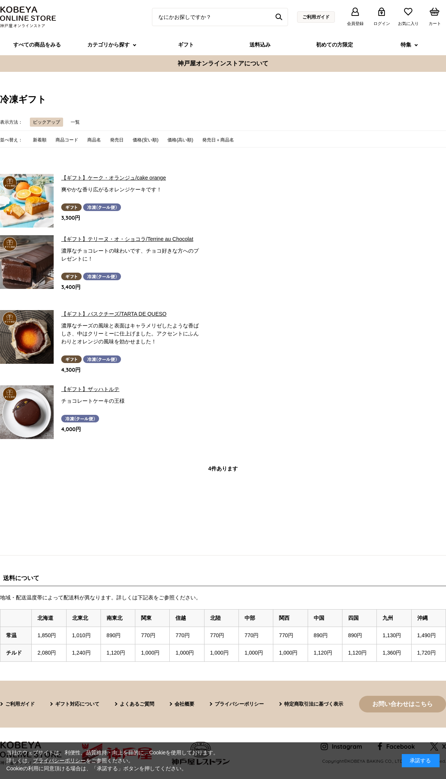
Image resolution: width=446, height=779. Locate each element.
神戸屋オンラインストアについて (223, 63)
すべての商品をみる (37, 45)
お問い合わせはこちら (402, 704)
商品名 (94, 140)
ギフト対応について (77, 704)
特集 (406, 45)
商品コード (67, 140)
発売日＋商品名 (218, 140)
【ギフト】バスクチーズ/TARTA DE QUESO (113, 314)
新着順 (39, 140)
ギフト (186, 45)
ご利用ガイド (316, 17)
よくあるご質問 (137, 704)
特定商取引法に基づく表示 (313, 704)
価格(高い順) (180, 140)
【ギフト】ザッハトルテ (90, 389)
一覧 (75, 122)
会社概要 (184, 704)
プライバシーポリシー (239, 704)
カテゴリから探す (108, 45)
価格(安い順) (145, 140)
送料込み (260, 45)
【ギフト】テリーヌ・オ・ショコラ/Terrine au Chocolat (127, 239)
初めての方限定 (334, 45)
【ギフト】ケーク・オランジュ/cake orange (113, 178)
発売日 (117, 140)
